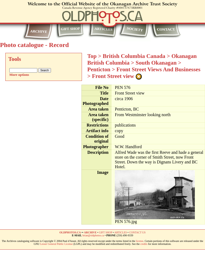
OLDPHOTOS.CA (70, 232)
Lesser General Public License (56, 243)
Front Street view (113, 76)
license (139, 241)
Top (92, 56)
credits (144, 243)
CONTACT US (137, 232)
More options (19, 75)
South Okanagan (156, 63)
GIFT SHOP (105, 232)
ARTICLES (120, 232)
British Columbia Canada (134, 56)
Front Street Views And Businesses (158, 69)
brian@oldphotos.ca (93, 235)
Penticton (98, 69)
